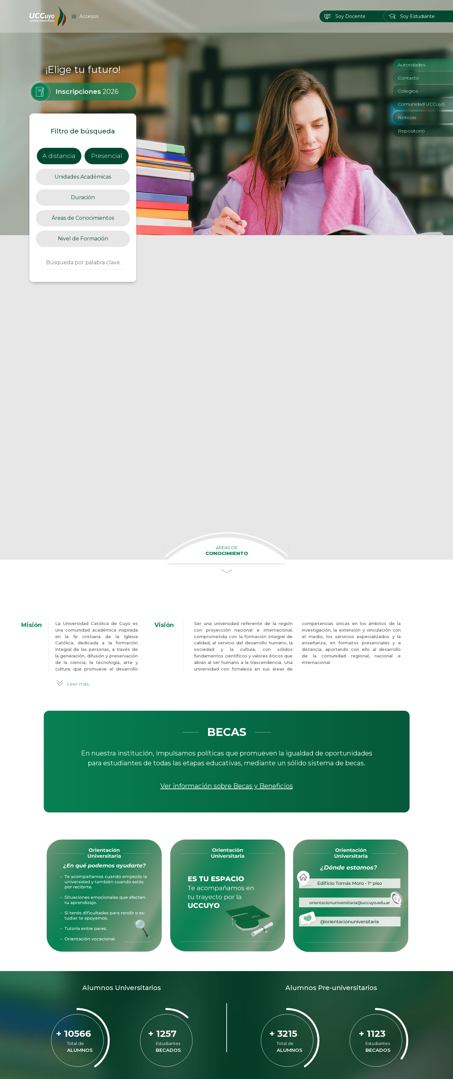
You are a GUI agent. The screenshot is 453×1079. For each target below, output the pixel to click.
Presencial (106, 156)
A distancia (58, 156)
